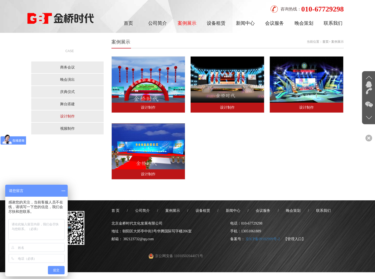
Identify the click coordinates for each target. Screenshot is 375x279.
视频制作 (67, 129)
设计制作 (67, 116)
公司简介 (157, 23)
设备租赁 (216, 23)
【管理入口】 (294, 239)
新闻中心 (245, 23)
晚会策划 (304, 23)
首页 (128, 23)
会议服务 (274, 23)
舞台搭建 (67, 104)
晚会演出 (67, 80)
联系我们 (333, 23)
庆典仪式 (67, 92)
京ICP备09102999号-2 (263, 239)
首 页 (115, 211)
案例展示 (187, 23)
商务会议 (67, 67)
